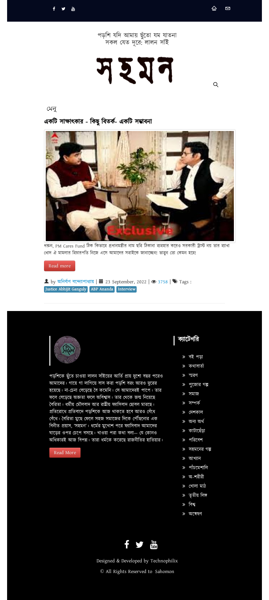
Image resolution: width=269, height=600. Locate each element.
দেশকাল (192, 412)
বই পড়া (192, 357)
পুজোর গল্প (195, 384)
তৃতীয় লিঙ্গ (194, 495)
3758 (163, 281)
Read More (65, 452)
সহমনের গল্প (196, 449)
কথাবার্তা (193, 366)
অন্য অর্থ (193, 421)
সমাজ (190, 394)
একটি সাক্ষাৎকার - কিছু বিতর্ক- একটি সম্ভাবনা (98, 122)
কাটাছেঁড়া (193, 431)
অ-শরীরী (193, 477)
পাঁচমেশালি (195, 467)
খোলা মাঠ (194, 486)
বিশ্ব (188, 504)
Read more (60, 265)
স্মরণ (190, 375)
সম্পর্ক (191, 403)
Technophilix (164, 560)
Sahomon (164, 571)
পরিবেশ (192, 440)
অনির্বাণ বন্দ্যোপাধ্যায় (75, 281)
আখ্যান (191, 458)
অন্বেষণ (192, 514)
